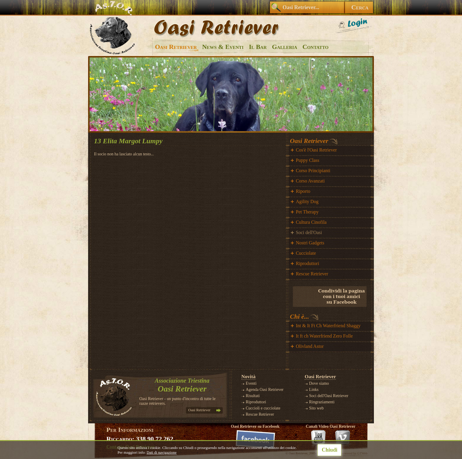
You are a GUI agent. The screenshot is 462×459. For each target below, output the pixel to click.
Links (314, 389)
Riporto (303, 191)
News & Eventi (223, 46)
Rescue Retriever (312, 273)
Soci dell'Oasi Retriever (328, 396)
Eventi (251, 383)
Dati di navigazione (162, 452)
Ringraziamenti (321, 402)
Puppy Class (307, 160)
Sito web (316, 408)
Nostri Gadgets (310, 242)
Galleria (284, 46)
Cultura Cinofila (311, 222)
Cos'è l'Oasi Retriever (316, 149)
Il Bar (258, 46)
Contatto (316, 46)
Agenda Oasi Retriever (264, 389)
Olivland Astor (310, 346)
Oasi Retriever (176, 46)
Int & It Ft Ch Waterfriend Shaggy (328, 325)
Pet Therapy (307, 211)
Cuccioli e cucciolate (263, 408)
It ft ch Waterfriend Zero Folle (324, 335)
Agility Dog (307, 201)
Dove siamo (319, 383)
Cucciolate (306, 253)
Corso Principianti (313, 170)
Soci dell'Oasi (309, 232)
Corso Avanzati (310, 180)
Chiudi (329, 450)
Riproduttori (307, 263)
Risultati (253, 396)
